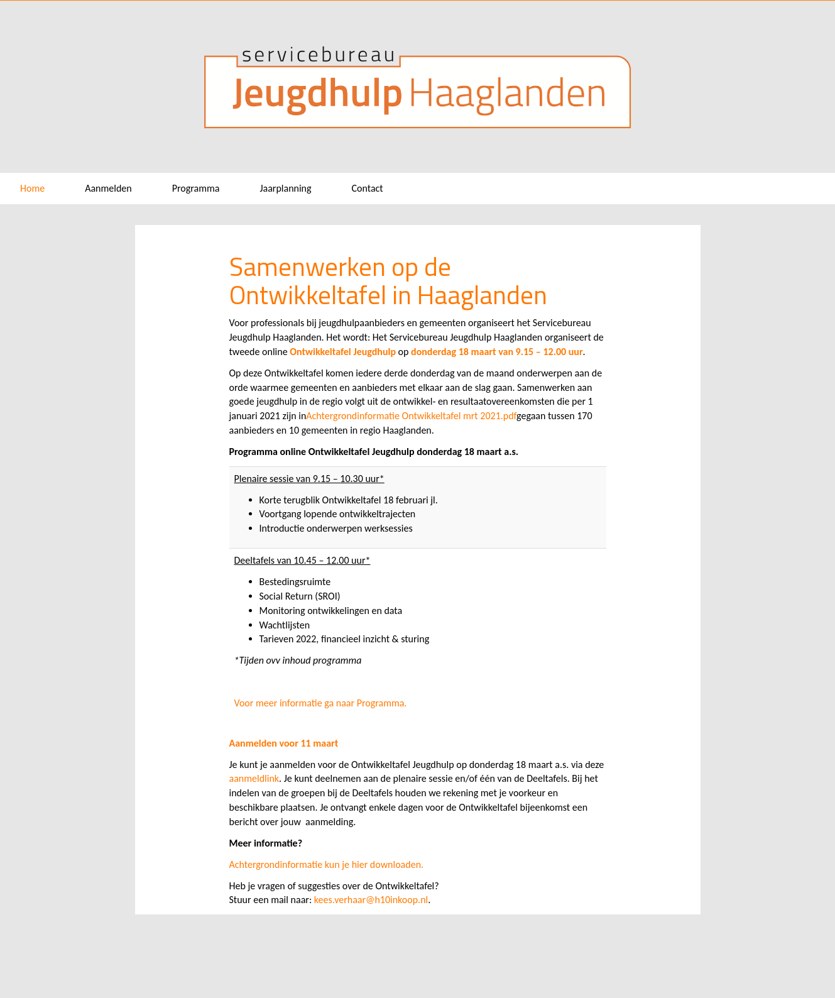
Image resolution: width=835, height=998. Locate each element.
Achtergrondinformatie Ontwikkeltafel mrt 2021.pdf (411, 416)
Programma (196, 188)
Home (32, 188)
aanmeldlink (254, 778)
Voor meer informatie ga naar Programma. (320, 703)
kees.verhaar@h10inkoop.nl (371, 900)
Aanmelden (108, 188)
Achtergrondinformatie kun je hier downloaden (325, 864)
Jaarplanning (285, 188)
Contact (367, 188)
